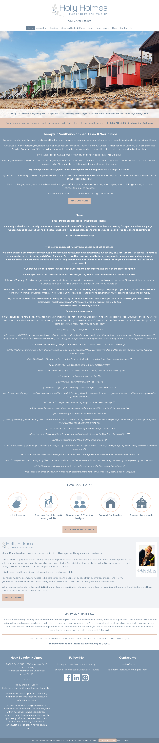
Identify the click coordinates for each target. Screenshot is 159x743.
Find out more (123, 740)
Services (54, 28)
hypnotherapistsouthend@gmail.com (127, 669)
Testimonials (102, 28)
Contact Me (126, 28)
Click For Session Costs (79, 529)
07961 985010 (82, 20)
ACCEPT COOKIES (107, 740)
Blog (114, 28)
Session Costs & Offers (73, 28)
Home (30, 28)
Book (90, 28)
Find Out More (79, 200)
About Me (41, 28)
